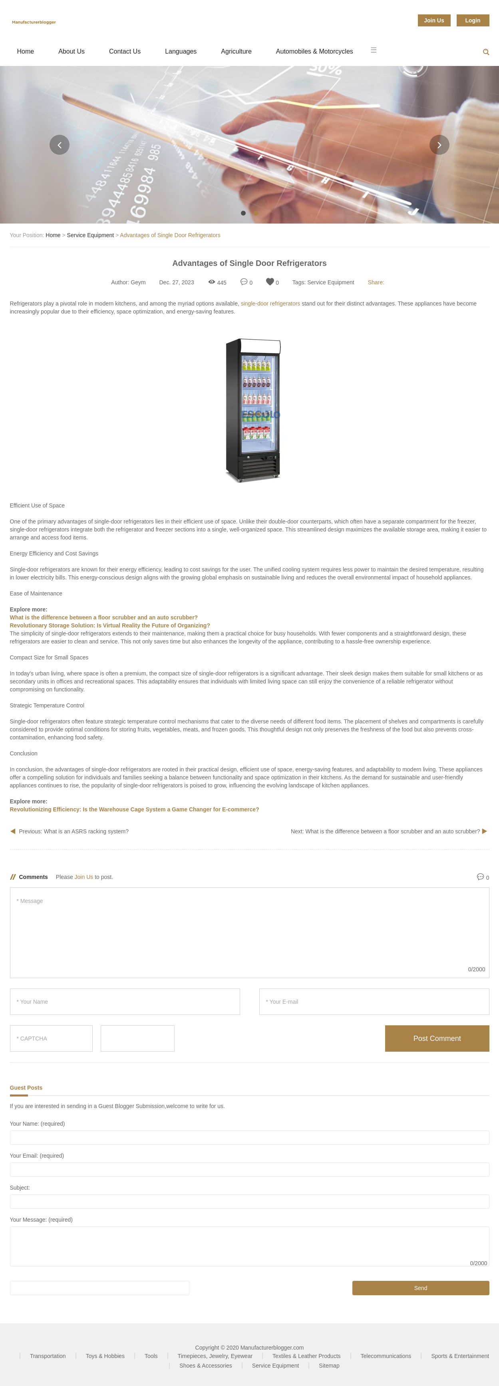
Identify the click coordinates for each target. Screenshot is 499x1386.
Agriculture (236, 51)
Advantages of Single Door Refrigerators (170, 235)
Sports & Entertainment (460, 1356)
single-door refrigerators (270, 303)
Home (25, 51)
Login (472, 20)
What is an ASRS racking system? (86, 831)
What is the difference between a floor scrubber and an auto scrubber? (393, 831)
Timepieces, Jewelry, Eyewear (215, 1356)
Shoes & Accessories (205, 1365)
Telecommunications (386, 1356)
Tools (151, 1356)
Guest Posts (26, 1087)
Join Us (434, 20)
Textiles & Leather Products (306, 1356)
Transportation (48, 1356)
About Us (71, 51)
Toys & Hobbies (105, 1356)
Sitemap (329, 1365)
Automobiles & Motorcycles (314, 51)
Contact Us (125, 51)
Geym (138, 282)
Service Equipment (90, 235)
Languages (181, 51)
